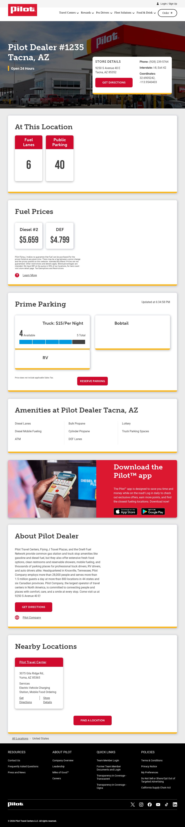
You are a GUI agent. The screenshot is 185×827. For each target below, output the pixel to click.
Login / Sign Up (169, 3)
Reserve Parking (92, 381)
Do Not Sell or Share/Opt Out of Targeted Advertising (158, 780)
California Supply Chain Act (156, 787)
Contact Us (14, 760)
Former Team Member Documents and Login (109, 768)
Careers (56, 778)
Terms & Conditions (151, 760)
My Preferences (149, 772)
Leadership (58, 766)
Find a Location (93, 720)
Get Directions (114, 82)
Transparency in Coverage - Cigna (111, 786)
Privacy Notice (149, 766)
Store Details (47, 700)
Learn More (30, 275)
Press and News (16, 772)
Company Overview (63, 760)
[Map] (135, 582)
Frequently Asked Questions (23, 766)
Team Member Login (108, 760)
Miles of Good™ (60, 772)
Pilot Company (32, 617)
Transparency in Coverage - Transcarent (111, 777)
